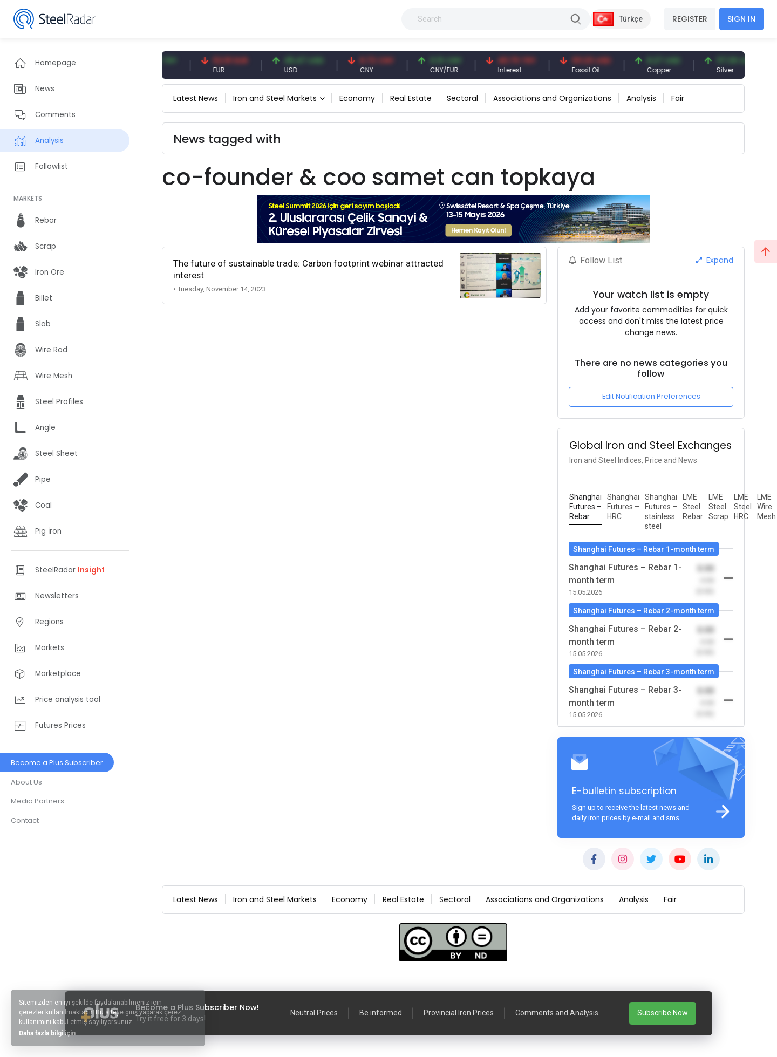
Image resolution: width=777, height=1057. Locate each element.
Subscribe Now (662, 1012)
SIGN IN (741, 18)
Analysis (641, 98)
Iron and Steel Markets (275, 98)
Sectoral (462, 98)
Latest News (195, 98)
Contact (25, 820)
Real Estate (411, 98)
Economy (357, 98)
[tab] (585, 507)
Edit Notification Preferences (651, 396)
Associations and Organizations (552, 98)
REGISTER (689, 18)
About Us (26, 782)
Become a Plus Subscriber (57, 763)
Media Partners (37, 801)
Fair (677, 98)
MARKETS (27, 198)
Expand (714, 260)
